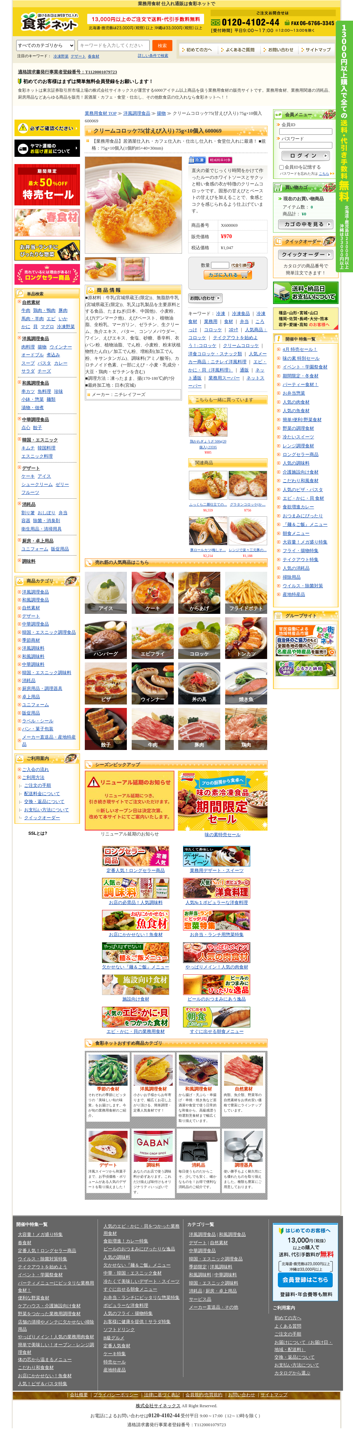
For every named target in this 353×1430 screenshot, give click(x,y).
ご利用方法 (33, 777)
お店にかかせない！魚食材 (136, 934)
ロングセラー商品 (301, 454)
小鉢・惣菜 (32, 399)
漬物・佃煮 (32, 407)
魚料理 (44, 391)
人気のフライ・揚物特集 (128, 1313)
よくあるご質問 (239, 49)
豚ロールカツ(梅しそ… (208, 550)
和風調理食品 (35, 383)
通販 (244, 370)
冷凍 (220, 313)
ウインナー (61, 346)
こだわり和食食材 (36, 1367)
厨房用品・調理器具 (42, 688)
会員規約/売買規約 (204, 1394)
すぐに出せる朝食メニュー (217, 1031)
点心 (25, 427)
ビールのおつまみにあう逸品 (217, 999)
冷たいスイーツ (298, 436)
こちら (324, 173)
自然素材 (31, 302)
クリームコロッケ (241, 345)
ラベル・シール (37, 720)
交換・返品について (44, 801)
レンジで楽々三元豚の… (248, 550)
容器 (25, 520)
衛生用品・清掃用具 (41, 528)
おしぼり (47, 512)
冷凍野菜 (61, 56)
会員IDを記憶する (303, 167)
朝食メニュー (296, 533)
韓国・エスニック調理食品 (49, 632)
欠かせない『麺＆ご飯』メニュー (135, 967)
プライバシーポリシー (115, 1394)
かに (25, 326)
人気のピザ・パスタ (303, 489)
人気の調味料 (296, 463)
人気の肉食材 (296, 402)
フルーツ (30, 492)
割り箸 (28, 512)
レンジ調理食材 (298, 445)
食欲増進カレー (298, 506)
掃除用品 (292, 577)
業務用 (211, 321)
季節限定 (198, 1266)
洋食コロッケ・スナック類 (215, 353)
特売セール (114, 1362)
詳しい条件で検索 (153, 55)
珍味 (58, 391)
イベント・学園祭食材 (305, 366)
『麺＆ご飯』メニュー (305, 524)
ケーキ (28, 476)
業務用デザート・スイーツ (217, 870)
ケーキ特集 (114, 1353)
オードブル (32, 354)
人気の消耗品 (296, 568)
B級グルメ (113, 1337)
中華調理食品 (35, 419)
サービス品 (200, 1299)
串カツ (28, 391)
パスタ (44, 363)
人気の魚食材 (296, 410)
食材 (228, 321)
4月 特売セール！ (300, 349)
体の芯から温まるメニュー (45, 1359)
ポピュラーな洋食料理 (125, 1305)
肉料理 (28, 346)
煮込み (53, 354)
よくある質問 (287, 1326)
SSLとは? (37, 833)
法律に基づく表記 (162, 1394)
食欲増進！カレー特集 (125, 1241)
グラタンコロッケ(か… (247, 504)
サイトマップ (317, 49)
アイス (44, 476)
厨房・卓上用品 (37, 541)
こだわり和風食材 (301, 480)
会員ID (288, 124)
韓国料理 (47, 447)
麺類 (51, 399)
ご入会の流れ (35, 769)
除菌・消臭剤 (46, 520)
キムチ (28, 447)
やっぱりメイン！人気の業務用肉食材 (56, 1336)
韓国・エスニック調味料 (46, 672)
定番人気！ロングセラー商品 (136, 870)
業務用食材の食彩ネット (47, 21)
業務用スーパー (224, 378)
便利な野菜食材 (33, 1297)
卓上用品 (31, 696)
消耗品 (29, 504)
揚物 (42, 346)
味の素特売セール (223, 834)
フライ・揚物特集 (301, 550)
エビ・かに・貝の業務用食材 (136, 1031)
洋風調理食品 (35, 338)
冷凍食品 (241, 313)
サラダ (28, 371)
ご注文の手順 (37, 785)
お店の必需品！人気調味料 (136, 902)
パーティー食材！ (301, 384)
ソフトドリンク (119, 1329)
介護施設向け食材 (301, 472)
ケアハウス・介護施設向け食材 (49, 1305)
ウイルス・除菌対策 (303, 585)
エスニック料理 (37, 456)
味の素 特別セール (301, 358)
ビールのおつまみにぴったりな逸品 (139, 1248)
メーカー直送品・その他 (213, 1307)
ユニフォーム (34, 548)
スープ (28, 363)
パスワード (293, 138)
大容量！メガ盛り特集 (305, 542)
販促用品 (60, 548)
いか (63, 318)
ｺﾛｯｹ (233, 329)
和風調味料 (33, 656)
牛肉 (25, 310)
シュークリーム (37, 484)
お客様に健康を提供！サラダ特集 (137, 1321)
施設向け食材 (135, 999)
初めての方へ (198, 49)
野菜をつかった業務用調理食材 (49, 1313)
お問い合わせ (280, 49)
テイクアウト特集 (301, 559)
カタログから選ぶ (292, 1373)
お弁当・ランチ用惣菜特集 (217, 934)
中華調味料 (33, 664)
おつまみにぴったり (303, 515)
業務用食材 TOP (101, 113)
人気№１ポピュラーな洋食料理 (216, 902)
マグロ (47, 326)
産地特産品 (294, 594)
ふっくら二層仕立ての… (208, 504)
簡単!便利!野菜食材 (302, 419)
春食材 (93, 56)
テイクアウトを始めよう (42, 1266)
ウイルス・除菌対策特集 (42, 1258)
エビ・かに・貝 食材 (303, 498)
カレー (61, 363)
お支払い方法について (46, 809)
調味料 (29, 561)
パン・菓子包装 (37, 728)
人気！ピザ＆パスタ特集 (42, 1383)
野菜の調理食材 (298, 428)
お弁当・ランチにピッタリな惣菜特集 (141, 1297)
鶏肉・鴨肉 (44, 310)
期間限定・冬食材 (301, 375)
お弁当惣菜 (294, 393)
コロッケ (213, 329)
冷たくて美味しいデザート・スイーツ (141, 1281)
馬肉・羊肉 (32, 318)
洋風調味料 (33, 648)
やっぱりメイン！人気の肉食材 (216, 967)
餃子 (37, 427)
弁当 (63, 512)
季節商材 (31, 640)
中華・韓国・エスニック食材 (132, 1273)
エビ (51, 318)
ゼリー (62, 484)
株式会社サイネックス (158, 1405)
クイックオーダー (42, 817)
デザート (78, 56)
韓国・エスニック (40, 440)
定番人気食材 (116, 1345)
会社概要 (79, 1394)
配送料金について (42, 793)
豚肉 (63, 310)
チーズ (44, 371)
